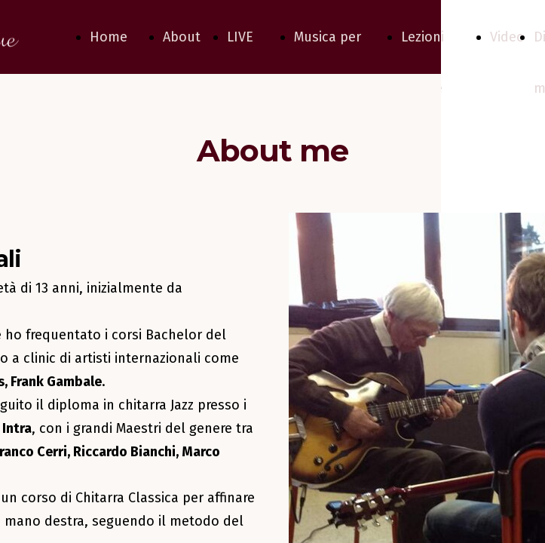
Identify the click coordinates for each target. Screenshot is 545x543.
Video (507, 37)
